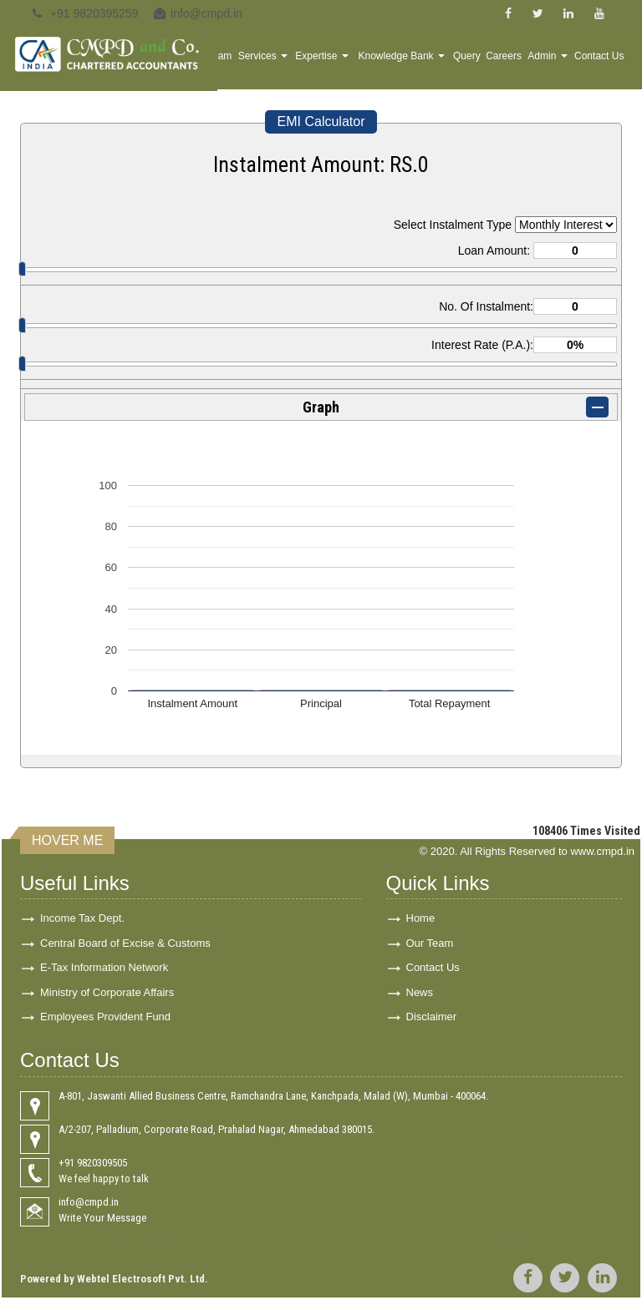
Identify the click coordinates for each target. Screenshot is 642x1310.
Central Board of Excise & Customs (125, 944)
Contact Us (603, 63)
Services (308, 63)
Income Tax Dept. (82, 918)
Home (242, 63)
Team (269, 63)
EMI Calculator (321, 121)
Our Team (430, 944)
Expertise (361, 63)
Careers (519, 63)
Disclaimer (431, 1025)
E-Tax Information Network (104, 971)
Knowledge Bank (430, 62)
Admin (558, 63)
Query (486, 63)
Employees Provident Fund (105, 1025)
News (420, 998)
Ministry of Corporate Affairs (107, 998)
